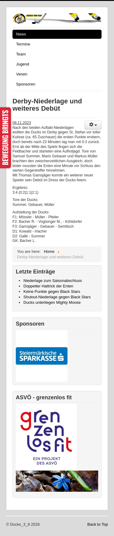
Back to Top (97, 524)
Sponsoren (25, 84)
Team (21, 54)
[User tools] (93, 125)
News (21, 34)
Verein (21, 74)
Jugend (22, 64)
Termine (23, 44)
